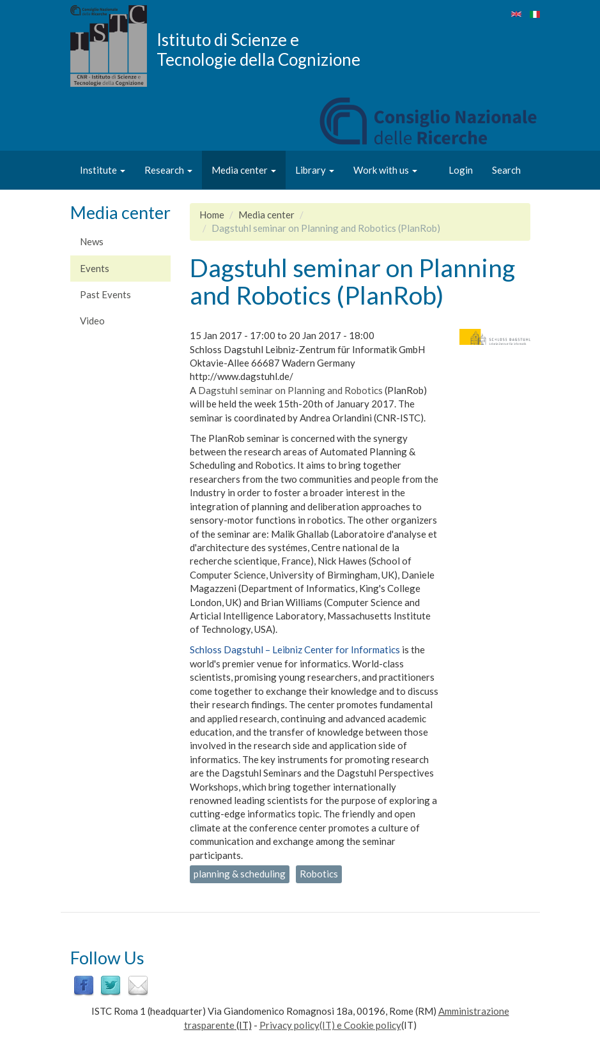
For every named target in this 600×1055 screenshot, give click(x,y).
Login (461, 170)
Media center (244, 170)
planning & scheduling (240, 873)
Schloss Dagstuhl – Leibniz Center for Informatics (295, 649)
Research (168, 170)
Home (211, 214)
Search (506, 170)
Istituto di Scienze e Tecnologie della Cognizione (258, 49)
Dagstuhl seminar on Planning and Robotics (290, 390)
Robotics (319, 873)
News (92, 241)
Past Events (105, 294)
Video (92, 320)
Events (94, 268)
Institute (102, 170)
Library (314, 170)
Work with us (385, 170)
